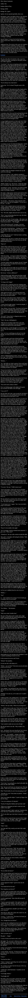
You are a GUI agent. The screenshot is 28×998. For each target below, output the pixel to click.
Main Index (24, 996)
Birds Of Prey (17, 996)
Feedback (3, 55)
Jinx (11, 996)
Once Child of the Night (4, 996)
